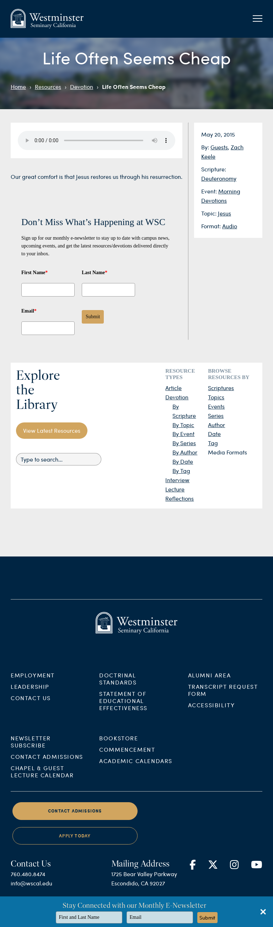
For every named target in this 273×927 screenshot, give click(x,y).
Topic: (209, 213)
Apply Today (75, 841)
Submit (93, 316)
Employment (33, 680)
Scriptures (221, 387)
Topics (216, 397)
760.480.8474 (28, 880)
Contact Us (31, 703)
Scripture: (213, 169)
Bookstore (118, 744)
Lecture (174, 489)
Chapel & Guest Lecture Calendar (42, 777)
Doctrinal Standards (117, 684)
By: (205, 147)
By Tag (181, 470)
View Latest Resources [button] (51, 430)
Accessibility (211, 710)
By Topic (183, 424)
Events (216, 406)
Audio (229, 226)
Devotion (81, 86)
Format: (211, 226)
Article (173, 387)
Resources (48, 86)
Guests (219, 147)
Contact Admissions (47, 762)
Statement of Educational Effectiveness (123, 706)
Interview (177, 480)
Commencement (127, 755)
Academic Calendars (135, 767)
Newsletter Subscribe (31, 747)
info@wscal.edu (31, 889)
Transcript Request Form (223, 695)
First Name (34, 272)
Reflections (179, 498)
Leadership (30, 692)
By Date (182, 461)
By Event (183, 433)
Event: (209, 191)
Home (18, 86)
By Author (184, 452)
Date (214, 433)
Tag (213, 443)
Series (216, 415)
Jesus (224, 213)
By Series (184, 443)
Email (29, 311)
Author (216, 424)
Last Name (94, 272)
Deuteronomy (218, 178)
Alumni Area (209, 680)
